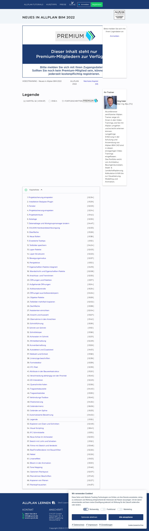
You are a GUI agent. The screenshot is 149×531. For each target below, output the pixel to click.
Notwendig (94, 509)
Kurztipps (51, 4)
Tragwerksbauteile (38, 389)
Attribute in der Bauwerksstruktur (44, 371)
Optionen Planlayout (39, 472)
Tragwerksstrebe (37, 393)
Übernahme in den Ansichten (43, 319)
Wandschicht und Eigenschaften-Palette (47, 271)
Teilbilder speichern (38, 245)
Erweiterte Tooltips (37, 241)
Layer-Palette (35, 249)
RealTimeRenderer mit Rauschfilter (45, 450)
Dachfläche (35, 306)
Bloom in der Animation (40, 463)
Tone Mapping (36, 467)
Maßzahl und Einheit (39, 354)
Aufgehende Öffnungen (40, 284)
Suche (72, 4)
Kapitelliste (31, 190)
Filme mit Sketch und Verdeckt (43, 445)
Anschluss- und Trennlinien (41, 275)
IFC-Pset (34, 367)
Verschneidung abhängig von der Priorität (48, 376)
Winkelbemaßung (38, 341)
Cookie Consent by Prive (135, 525)
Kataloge (33, 219)
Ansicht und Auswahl (39, 315)
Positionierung (36, 402)
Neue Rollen (35, 236)
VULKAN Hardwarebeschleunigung (44, 228)
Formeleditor (35, 363)
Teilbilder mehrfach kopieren (42, 302)
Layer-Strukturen (37, 254)
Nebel (32, 454)
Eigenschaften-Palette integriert (43, 267)
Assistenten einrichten (39, 310)
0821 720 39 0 (31, 514)
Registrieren (96, 4)
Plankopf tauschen (38, 485)
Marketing (128, 509)
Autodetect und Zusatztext (41, 350)
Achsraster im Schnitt (39, 336)
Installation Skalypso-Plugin (41, 202)
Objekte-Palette (37, 297)
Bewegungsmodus (37, 258)
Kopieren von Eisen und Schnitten (44, 424)
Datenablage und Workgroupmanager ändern (49, 223)
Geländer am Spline (38, 410)
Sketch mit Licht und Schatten (43, 441)
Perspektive (35, 263)
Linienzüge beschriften (40, 358)
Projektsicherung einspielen (41, 197)
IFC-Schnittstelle (37, 432)
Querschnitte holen (38, 384)
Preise (63, 4)
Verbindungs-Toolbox (39, 397)
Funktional (111, 509)
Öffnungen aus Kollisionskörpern (44, 293)
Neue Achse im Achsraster (41, 437)
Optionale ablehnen (89, 517)
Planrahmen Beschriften (40, 476)
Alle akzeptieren (126, 517)
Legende (34, 419)
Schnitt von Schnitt (37, 328)
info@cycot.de (31, 516)
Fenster (32, 206)
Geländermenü (36, 406)
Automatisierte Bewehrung (41, 415)
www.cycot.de (31, 518)
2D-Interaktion (36, 380)
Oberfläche (34, 232)
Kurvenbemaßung (38, 345)
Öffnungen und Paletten (41, 280)
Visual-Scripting (37, 428)
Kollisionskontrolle (38, 289)
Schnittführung (36, 323)
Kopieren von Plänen (39, 480)
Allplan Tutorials (33, 4)
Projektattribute (36, 215)
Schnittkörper (36, 332)
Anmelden (83, 4)
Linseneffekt (35, 459)
